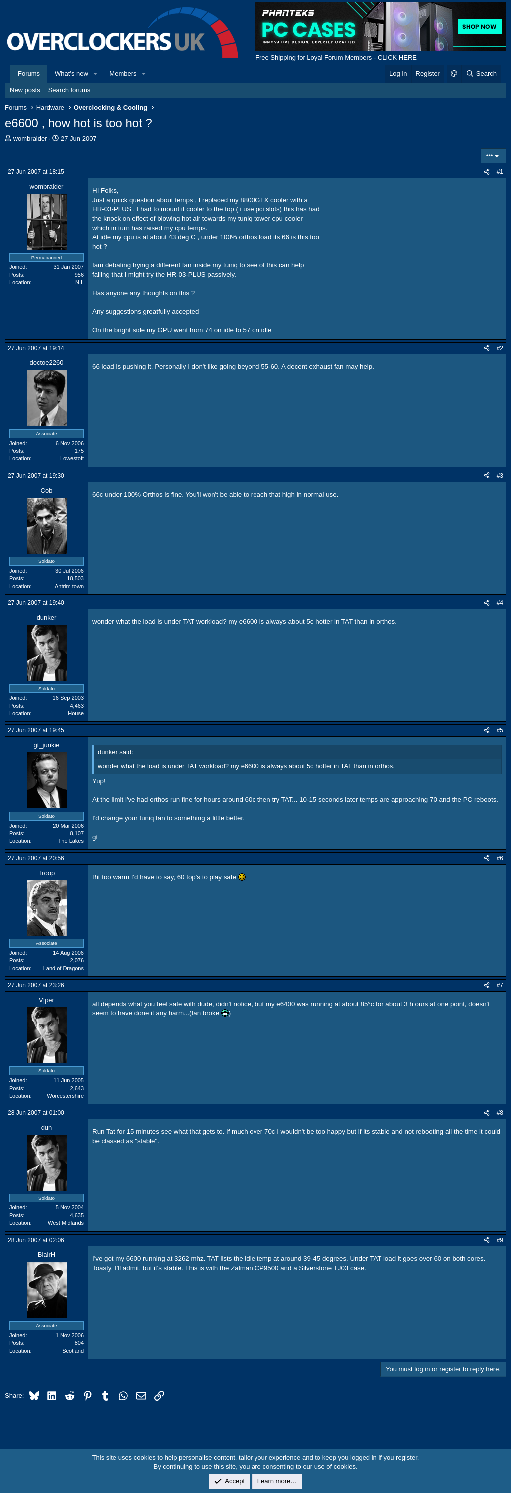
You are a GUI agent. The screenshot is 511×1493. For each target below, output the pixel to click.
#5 (500, 730)
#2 (500, 348)
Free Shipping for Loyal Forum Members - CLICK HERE (336, 57)
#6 (500, 858)
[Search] (481, 73)
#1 (500, 171)
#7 (500, 985)
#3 (500, 475)
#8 (500, 1112)
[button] (95, 73)
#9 (500, 1240)
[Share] (486, 172)
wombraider (30, 138)
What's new (71, 73)
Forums (29, 73)
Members (122, 73)
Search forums (69, 90)
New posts (25, 90)
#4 (500, 602)
